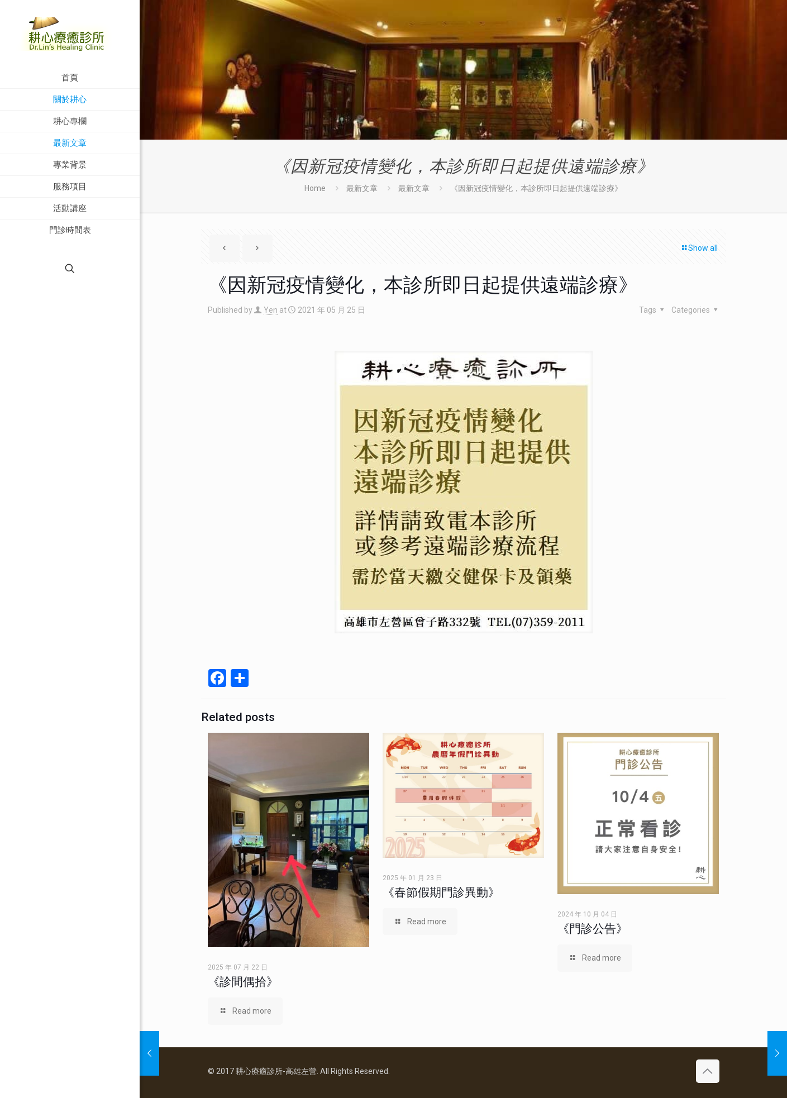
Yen (271, 309)
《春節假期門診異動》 (441, 892)
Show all (699, 248)
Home (315, 188)
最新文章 (362, 188)
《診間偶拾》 (243, 982)
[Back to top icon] (707, 1071)
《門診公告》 (592, 928)
